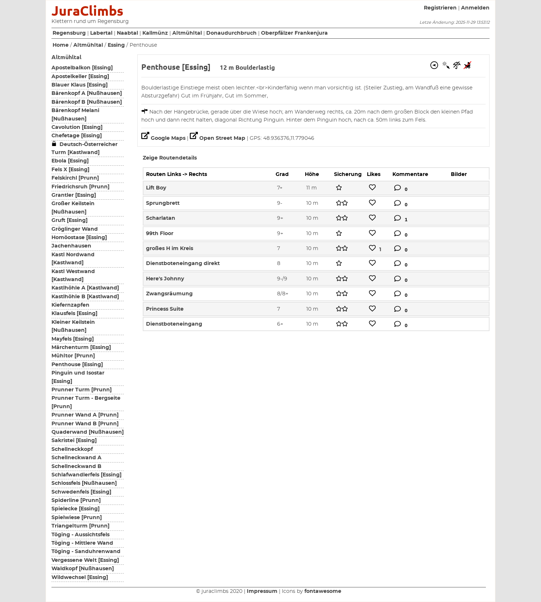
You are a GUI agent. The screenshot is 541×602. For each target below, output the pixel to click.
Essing (116, 45)
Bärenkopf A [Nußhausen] (86, 93)
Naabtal (127, 33)
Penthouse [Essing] (77, 364)
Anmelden (475, 8)
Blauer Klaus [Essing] (79, 85)
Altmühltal (187, 33)
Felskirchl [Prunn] (75, 178)
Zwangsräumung (169, 293)
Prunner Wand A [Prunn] (85, 415)
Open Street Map (218, 138)
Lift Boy (156, 188)
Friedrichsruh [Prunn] (80, 186)
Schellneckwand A (76, 457)
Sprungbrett (163, 203)
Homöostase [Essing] (79, 237)
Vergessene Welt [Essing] (85, 560)
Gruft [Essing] (69, 220)
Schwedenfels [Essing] (81, 492)
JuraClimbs (87, 10)
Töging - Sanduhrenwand (85, 551)
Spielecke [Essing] (75, 508)
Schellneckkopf (72, 449)
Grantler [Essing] (73, 195)
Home (61, 45)
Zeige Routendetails (170, 158)
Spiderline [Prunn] (76, 500)
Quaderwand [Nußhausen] (87, 432)
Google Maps (164, 138)
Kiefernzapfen (70, 305)
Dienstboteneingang (174, 324)
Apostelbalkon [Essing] (82, 67)
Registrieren (440, 8)
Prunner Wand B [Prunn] (85, 423)
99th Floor (159, 233)
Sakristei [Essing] (74, 440)
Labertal (101, 33)
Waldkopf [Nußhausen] (82, 568)
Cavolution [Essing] (77, 127)
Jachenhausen (71, 246)
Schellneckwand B (76, 466)
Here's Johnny (165, 278)
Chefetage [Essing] (76, 135)
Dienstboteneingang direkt (183, 263)
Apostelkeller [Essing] (80, 76)
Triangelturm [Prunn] (80, 526)
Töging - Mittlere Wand (82, 543)
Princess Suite (165, 309)
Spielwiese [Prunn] (76, 517)
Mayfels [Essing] (72, 339)
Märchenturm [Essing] (81, 347)
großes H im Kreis (169, 248)
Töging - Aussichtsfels (80, 534)
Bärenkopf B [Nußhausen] (86, 102)
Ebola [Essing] (70, 161)
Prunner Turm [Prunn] (81, 389)
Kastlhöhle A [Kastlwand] (85, 288)
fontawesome (322, 591)
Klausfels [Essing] (74, 313)
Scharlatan (160, 218)
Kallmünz (155, 33)
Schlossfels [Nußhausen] (84, 483)
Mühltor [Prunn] (73, 355)
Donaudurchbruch (231, 33)
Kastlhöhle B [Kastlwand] (85, 296)
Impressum (262, 591)
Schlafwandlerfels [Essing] (86, 475)
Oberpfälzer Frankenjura (294, 33)
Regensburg (69, 33)
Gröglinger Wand (74, 229)
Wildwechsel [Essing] (79, 577)
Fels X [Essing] (70, 169)
